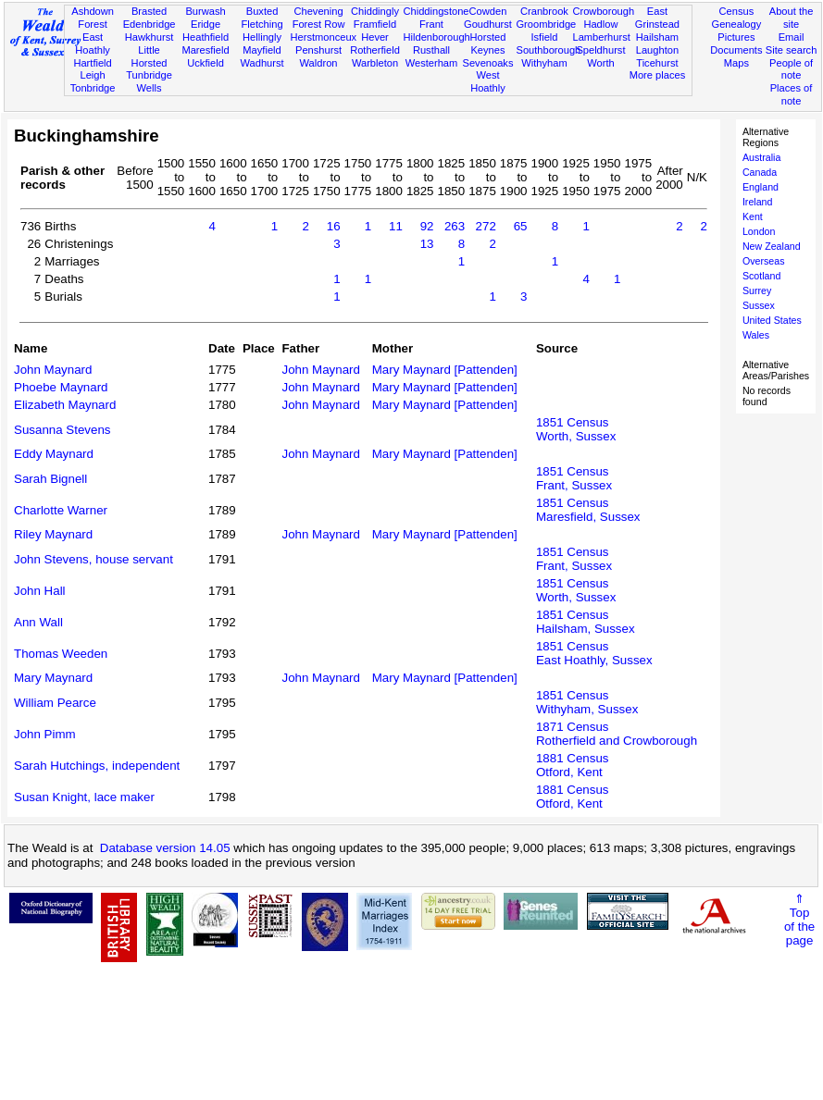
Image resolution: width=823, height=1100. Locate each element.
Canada (759, 172)
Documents (736, 50)
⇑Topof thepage (799, 919)
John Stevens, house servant (93, 559)
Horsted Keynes (488, 43)
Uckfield (205, 62)
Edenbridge (149, 24)
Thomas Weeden (60, 654)
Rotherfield (375, 50)
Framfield (375, 24)
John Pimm (45, 734)
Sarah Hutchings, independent (97, 765)
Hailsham (657, 37)
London (759, 231)
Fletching (262, 24)
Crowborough (603, 11)
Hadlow (600, 24)
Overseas (763, 260)
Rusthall (431, 50)
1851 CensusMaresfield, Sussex (588, 510)
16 (334, 226)
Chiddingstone (436, 11)
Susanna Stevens (62, 430)
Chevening (318, 11)
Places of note (791, 94)
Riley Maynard (53, 534)
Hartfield (92, 62)
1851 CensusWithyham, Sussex (587, 702)
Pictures (735, 37)
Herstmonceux (324, 37)
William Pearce (55, 703)
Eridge (205, 24)
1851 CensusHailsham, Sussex (585, 622)
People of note (791, 69)
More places (658, 74)
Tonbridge (93, 87)
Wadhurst (261, 62)
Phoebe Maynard (61, 387)
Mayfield (262, 50)
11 (396, 226)
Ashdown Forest (92, 18)
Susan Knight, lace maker (84, 797)
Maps (736, 62)
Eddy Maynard (54, 454)
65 (521, 226)
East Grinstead (657, 18)
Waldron (319, 62)
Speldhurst (600, 50)
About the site (791, 18)
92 (427, 226)
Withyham (544, 62)
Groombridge (546, 24)
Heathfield (205, 37)
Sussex (758, 305)
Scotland (761, 275)
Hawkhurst (149, 37)
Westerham (431, 62)
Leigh (92, 74)
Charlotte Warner (60, 510)
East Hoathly (92, 43)
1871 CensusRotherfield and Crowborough (616, 734)
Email (791, 37)
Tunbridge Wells (149, 81)
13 (427, 244)
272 (486, 226)
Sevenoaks (487, 62)
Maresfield (205, 50)
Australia (761, 157)
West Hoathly (487, 81)
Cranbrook (544, 11)
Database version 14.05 (165, 848)
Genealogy (737, 24)
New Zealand (771, 246)
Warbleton (375, 62)
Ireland (757, 201)
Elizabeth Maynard (65, 405)
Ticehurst (657, 62)
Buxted (262, 11)
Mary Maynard (53, 678)
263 (454, 226)
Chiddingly (375, 11)
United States (772, 320)
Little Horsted (149, 56)
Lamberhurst (601, 37)
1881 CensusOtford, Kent (572, 765)
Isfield (543, 37)
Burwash (205, 11)
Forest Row (319, 24)
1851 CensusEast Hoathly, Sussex (594, 653)
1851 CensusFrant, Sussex (574, 478)
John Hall (40, 591)
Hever (375, 37)
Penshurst (318, 50)
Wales (755, 334)
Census (736, 11)
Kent (752, 216)
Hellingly (262, 37)
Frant (431, 24)
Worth (600, 62)
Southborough (548, 50)
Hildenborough (437, 37)
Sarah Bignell (50, 479)
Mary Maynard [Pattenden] (444, 370)
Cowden (488, 11)
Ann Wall (38, 622)
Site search (791, 50)
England (760, 186)
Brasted (149, 11)
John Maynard (53, 370)
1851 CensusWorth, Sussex (576, 429)
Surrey (756, 290)
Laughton (657, 50)
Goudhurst (488, 24)
